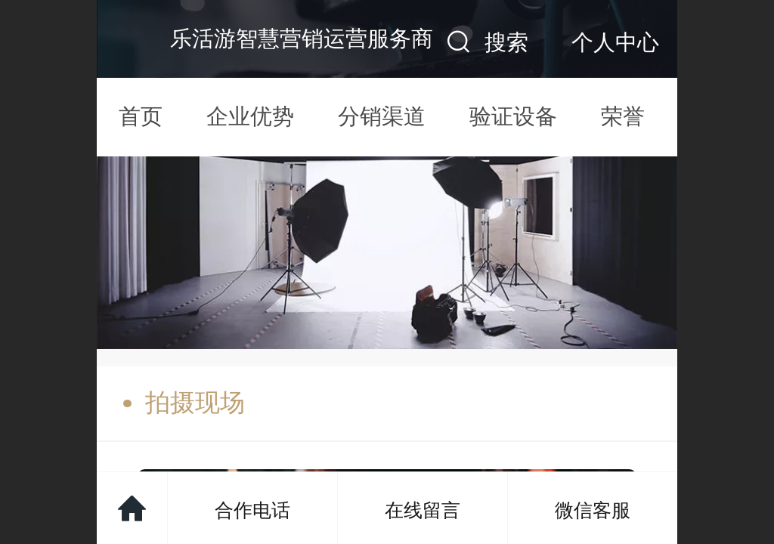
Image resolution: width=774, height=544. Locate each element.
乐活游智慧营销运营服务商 (301, 38)
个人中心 (615, 42)
